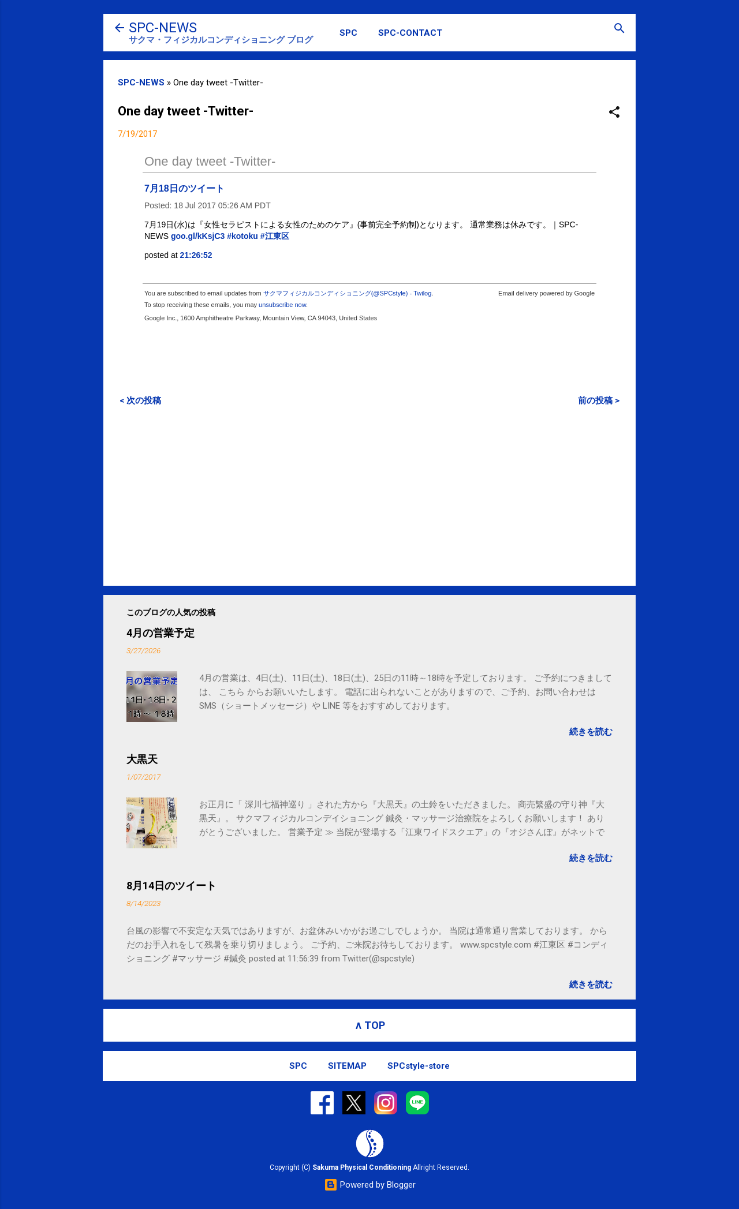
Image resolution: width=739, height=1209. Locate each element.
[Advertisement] (369, 496)
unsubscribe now (282, 304)
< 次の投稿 (140, 400)
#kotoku (242, 236)
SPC (348, 33)
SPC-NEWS (163, 28)
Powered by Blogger (370, 1185)
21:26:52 (196, 255)
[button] (614, 113)
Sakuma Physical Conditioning (361, 1167)
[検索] (619, 29)
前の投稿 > (598, 400)
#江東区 (274, 236)
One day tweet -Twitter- (209, 161)
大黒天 (142, 759)
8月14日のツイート (171, 885)
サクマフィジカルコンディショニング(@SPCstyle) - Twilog (347, 293)
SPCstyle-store (418, 1066)
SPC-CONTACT (410, 33)
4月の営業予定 (160, 633)
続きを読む (591, 732)
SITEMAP (347, 1066)
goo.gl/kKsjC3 (198, 236)
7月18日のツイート (184, 188)
